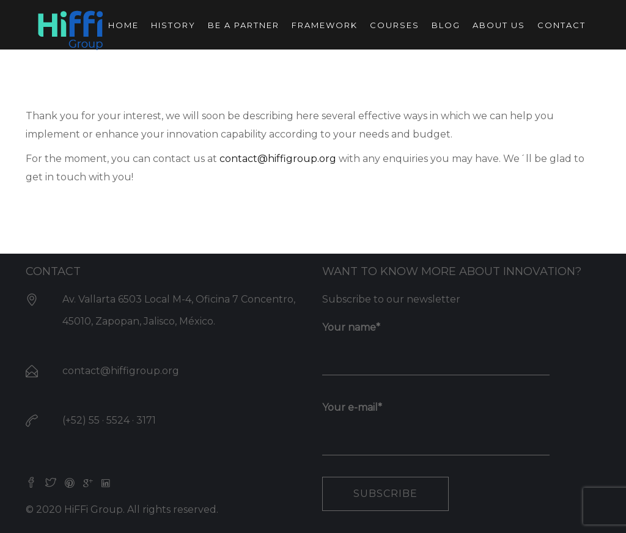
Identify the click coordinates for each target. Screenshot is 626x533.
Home (123, 25)
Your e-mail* (436, 424)
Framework (325, 25)
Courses (394, 25)
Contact (561, 25)
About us (499, 25)
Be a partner (243, 25)
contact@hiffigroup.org (277, 158)
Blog (446, 25)
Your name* (436, 344)
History (173, 25)
